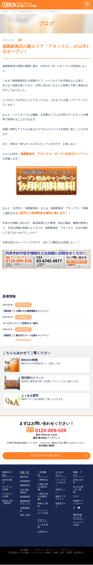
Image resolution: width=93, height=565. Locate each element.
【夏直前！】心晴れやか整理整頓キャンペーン (26, 311)
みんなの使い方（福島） (78, 490)
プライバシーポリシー (44, 550)
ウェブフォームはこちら (45, 455)
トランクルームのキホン (60, 483)
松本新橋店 (25, 481)
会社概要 (24, 550)
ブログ (76, 496)
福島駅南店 (25, 497)
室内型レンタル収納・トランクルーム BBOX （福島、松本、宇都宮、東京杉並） (47, 553)
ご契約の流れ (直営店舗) (43, 487)
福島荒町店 (25, 485)
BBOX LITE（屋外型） (7, 502)
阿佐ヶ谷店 (25, 515)
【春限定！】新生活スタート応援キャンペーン (26, 335)
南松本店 (24, 477)
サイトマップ (67, 550)
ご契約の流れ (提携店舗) (43, 497)
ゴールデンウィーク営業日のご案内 (20, 323)
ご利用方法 (43, 480)
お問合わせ (43, 532)
